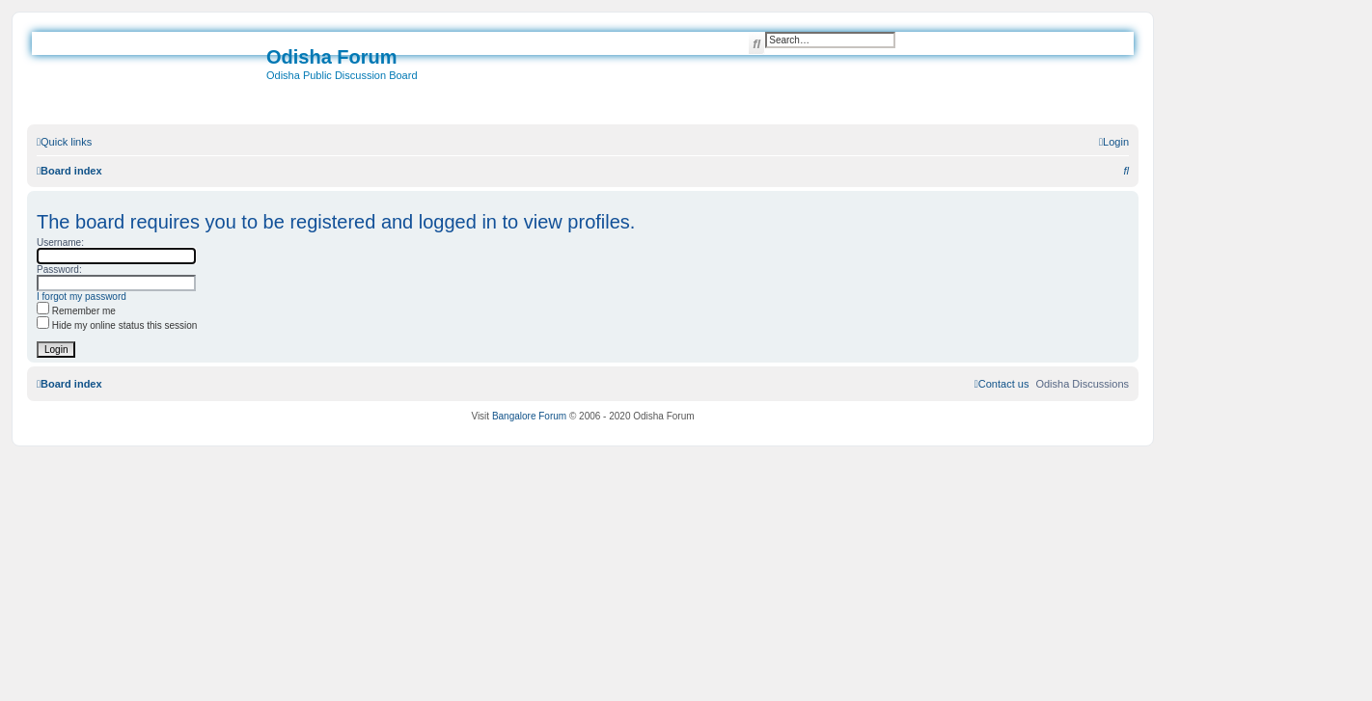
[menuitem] (1114, 141)
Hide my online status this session (117, 325)
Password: (59, 269)
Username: (60, 242)
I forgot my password (81, 296)
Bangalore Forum (529, 416)
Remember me (76, 311)
